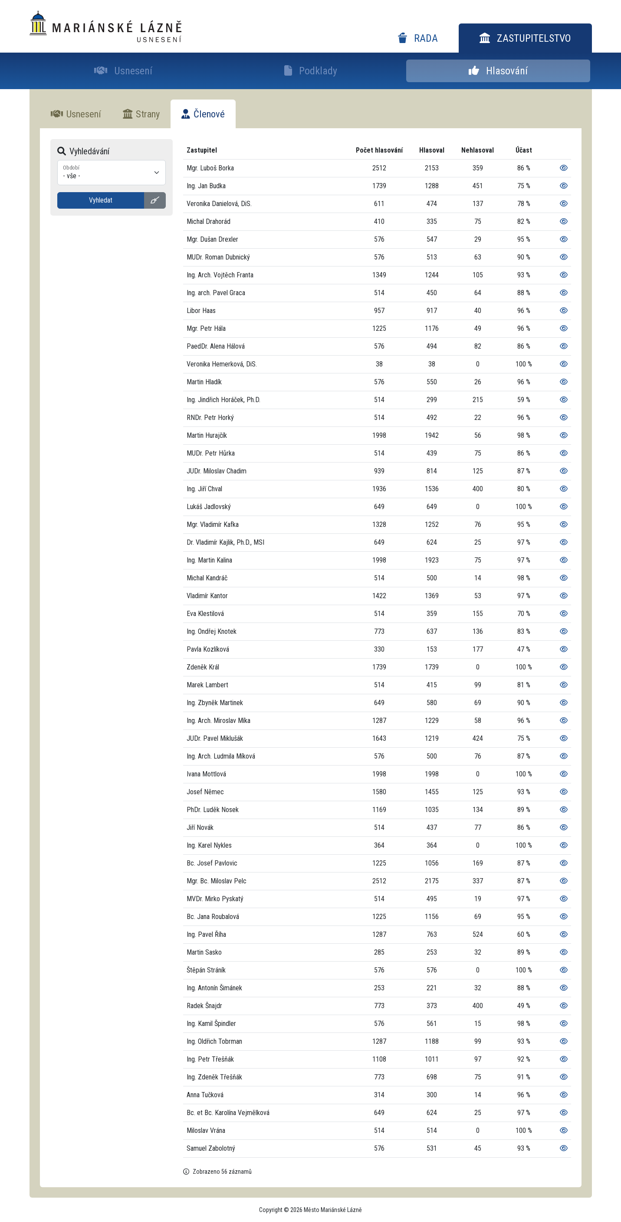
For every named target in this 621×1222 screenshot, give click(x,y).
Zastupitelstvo (525, 38)
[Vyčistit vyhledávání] (155, 200)
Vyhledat (100, 200)
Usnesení (123, 71)
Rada (418, 38)
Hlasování (498, 71)
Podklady (310, 71)
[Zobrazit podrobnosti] (564, 168)
